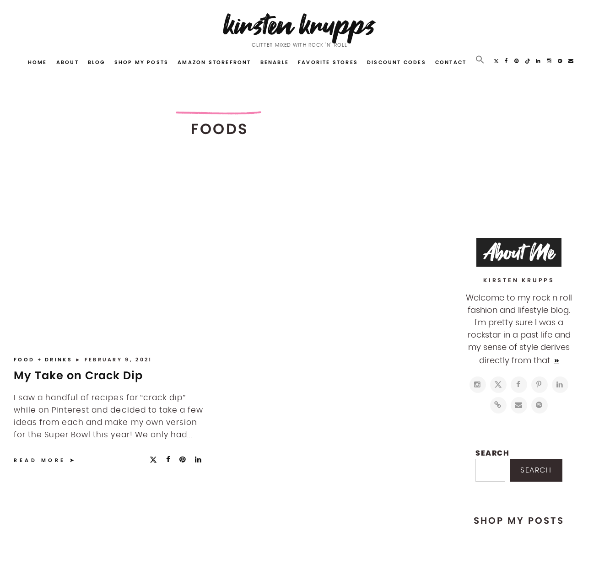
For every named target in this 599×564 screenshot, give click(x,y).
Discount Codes (396, 62)
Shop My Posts (141, 62)
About (67, 62)
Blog (96, 62)
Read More (40, 460)
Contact (450, 62)
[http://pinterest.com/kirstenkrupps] (539, 384)
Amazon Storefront (214, 62)
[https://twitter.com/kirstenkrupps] (498, 384)
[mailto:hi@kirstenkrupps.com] (519, 405)
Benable (274, 62)
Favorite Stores (328, 62)
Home (37, 62)
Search (492, 453)
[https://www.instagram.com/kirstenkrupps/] (477, 384)
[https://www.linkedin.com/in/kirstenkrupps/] (560, 384)
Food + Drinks (44, 359)
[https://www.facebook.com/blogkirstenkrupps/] (519, 384)
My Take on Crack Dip (78, 375)
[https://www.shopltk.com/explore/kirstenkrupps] (498, 405)
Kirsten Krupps (299, 25)
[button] (480, 60)
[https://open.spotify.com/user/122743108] (539, 405)
